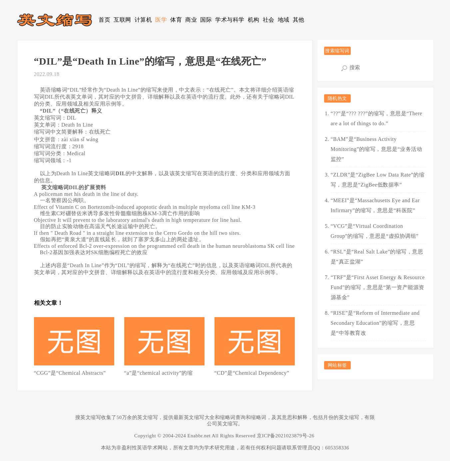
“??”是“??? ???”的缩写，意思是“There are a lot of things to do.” (376, 118)
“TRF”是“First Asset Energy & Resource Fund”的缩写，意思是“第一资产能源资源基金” (378, 287)
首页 (104, 20)
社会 (268, 20)
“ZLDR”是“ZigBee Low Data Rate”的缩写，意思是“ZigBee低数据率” (378, 180)
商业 (191, 20)
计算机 (143, 20)
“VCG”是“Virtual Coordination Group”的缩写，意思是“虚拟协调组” (375, 231)
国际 (206, 20)
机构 (253, 20)
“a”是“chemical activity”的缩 (158, 373)
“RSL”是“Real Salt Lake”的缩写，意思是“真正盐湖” (377, 256)
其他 (298, 20)
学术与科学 (229, 20)
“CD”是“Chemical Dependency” (252, 373)
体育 (176, 20)
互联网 (122, 20)
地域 (283, 20)
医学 (161, 20)
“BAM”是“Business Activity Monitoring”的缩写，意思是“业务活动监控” (376, 149)
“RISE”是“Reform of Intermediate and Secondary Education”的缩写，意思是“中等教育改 (375, 323)
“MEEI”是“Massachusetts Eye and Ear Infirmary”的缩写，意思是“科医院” (375, 205)
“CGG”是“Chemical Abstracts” (70, 373)
